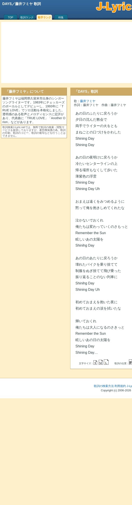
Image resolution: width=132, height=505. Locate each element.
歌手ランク (44, 17)
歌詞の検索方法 (104, 386)
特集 (61, 17)
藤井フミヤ (87, 101)
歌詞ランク (27, 17)
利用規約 (120, 386)
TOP (10, 17)
